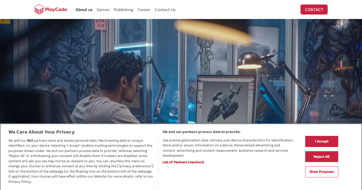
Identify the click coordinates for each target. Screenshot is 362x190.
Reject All (322, 158)
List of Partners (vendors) (183, 164)
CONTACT (314, 9)
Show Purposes (321, 173)
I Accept (321, 142)
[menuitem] (84, 9)
